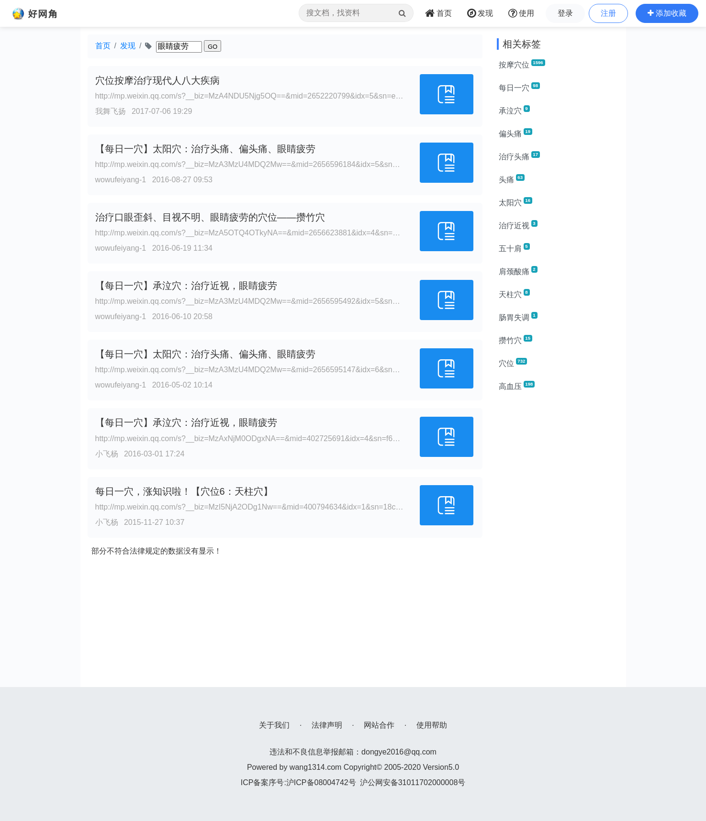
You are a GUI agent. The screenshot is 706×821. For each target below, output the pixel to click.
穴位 (513, 362)
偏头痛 (515, 133)
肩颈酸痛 (518, 271)
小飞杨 (106, 454)
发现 (127, 46)
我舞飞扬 (110, 111)
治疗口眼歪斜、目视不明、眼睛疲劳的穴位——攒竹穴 (210, 217)
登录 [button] (565, 13)
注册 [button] (608, 13)
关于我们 (274, 725)
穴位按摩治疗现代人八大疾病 (157, 80)
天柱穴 (514, 294)
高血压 (517, 385)
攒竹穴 (515, 339)
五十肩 (514, 248)
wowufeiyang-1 (120, 180)
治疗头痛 (519, 156)
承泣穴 (514, 110)
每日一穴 (519, 87)
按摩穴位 (522, 64)
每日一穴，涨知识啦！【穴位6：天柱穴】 (184, 491)
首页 (103, 46)
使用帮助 (431, 725)
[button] (667, 13)
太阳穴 (515, 202)
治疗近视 (518, 225)
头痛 (512, 179)
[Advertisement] (558, 543)
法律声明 (327, 725)
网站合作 (379, 725)
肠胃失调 (518, 317)
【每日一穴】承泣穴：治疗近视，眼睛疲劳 (186, 285)
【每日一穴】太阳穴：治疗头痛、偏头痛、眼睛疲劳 (205, 149)
